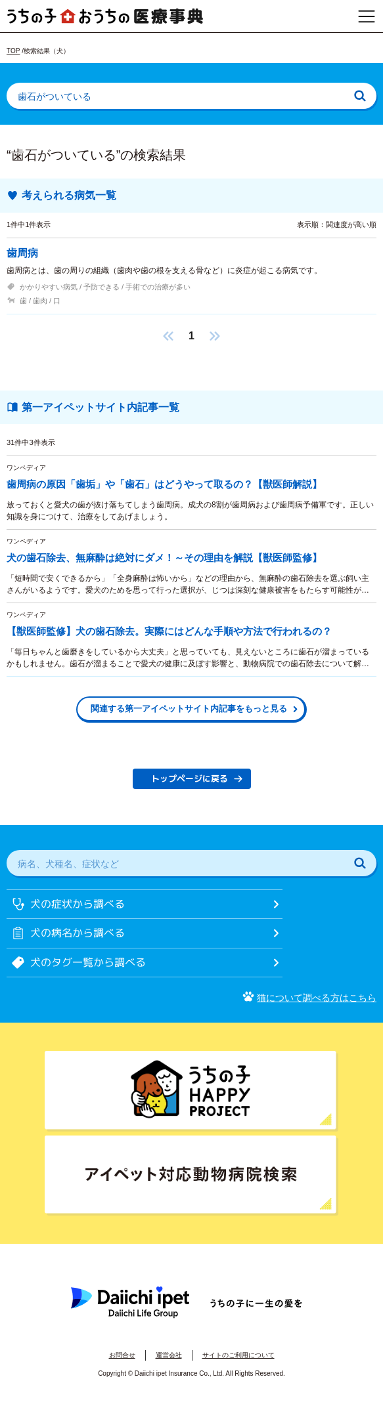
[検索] (360, 95)
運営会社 (169, 1355)
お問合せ (122, 1355)
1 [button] (191, 335)
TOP (13, 50)
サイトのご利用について (238, 1355)
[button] (168, 335)
